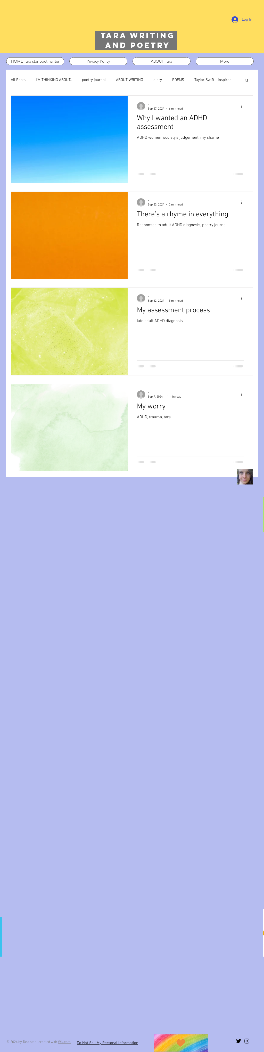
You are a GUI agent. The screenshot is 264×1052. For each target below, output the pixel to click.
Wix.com (64, 1042)
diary (157, 80)
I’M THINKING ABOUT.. (54, 80)
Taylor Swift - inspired (213, 80)
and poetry (137, 45)
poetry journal (94, 80)
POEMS (178, 80)
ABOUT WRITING (129, 80)
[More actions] (243, 106)
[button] (246, 80)
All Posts (18, 80)
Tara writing (138, 35)
